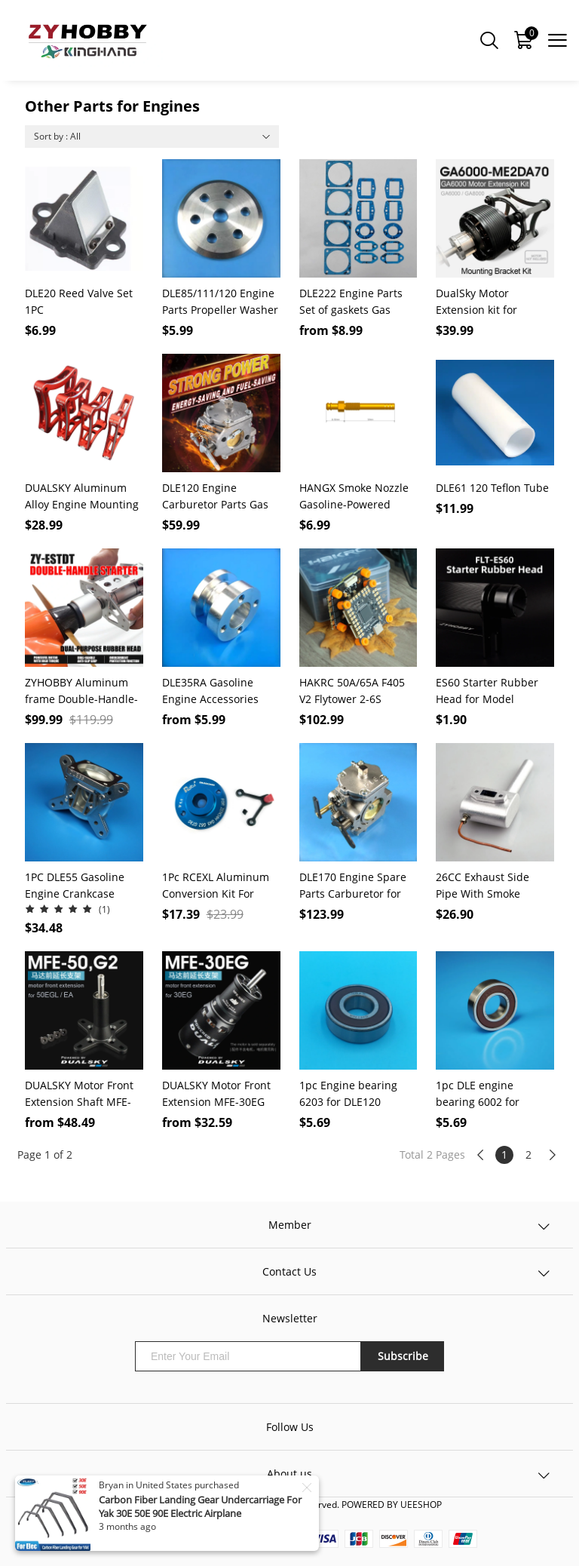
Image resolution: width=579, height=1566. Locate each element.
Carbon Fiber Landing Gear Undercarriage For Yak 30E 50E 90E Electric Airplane (200, 1506)
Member (289, 1224)
